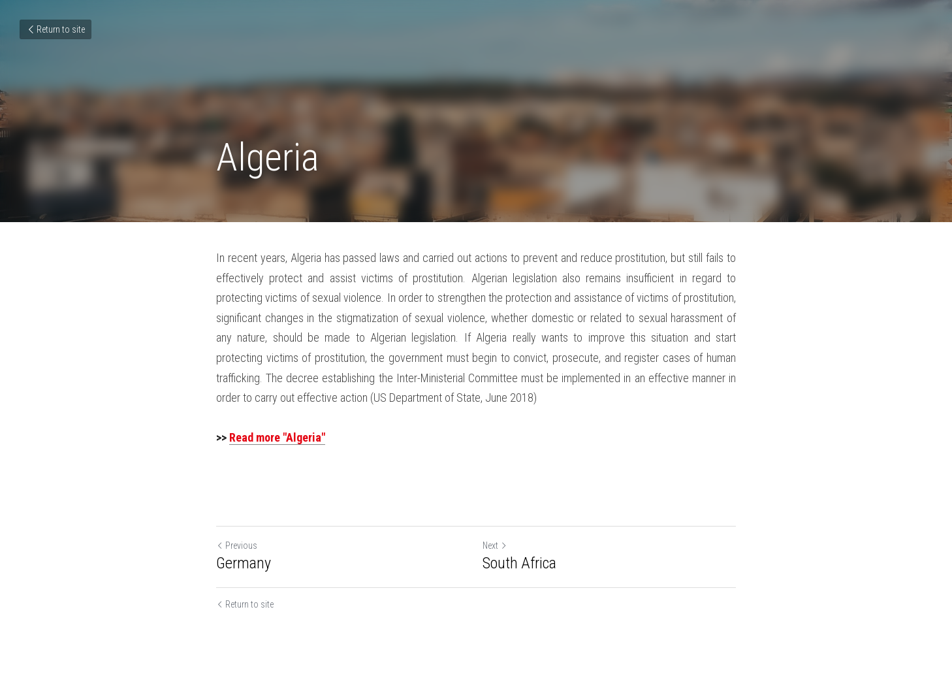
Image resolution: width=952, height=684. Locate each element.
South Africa (519, 563)
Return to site (55, 29)
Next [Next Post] (495, 545)
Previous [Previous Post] (236, 545)
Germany (243, 563)
